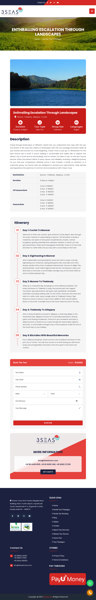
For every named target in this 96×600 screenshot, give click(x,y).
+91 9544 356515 (20, 560)
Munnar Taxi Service (60, 534)
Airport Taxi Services (60, 530)
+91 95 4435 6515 (32, 464)
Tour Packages (58, 542)
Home (37, 39)
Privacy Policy (58, 556)
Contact (55, 526)
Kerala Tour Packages (52, 39)
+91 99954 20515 (20, 556)
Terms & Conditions (60, 560)
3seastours (48, 597)
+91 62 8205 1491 (48, 464)
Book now (48, 423)
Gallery (55, 522)
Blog (54, 518)
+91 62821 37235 (63, 464)
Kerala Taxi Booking (60, 514)
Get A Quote (48, 472)
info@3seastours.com (48, 460)
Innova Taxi (57, 538)
